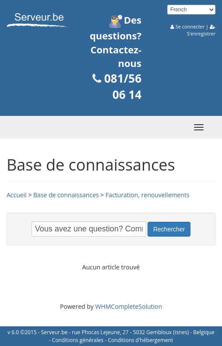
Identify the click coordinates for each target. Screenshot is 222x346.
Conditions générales (78, 340)
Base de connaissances (66, 195)
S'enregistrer (201, 33)
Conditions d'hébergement (140, 340)
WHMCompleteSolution (128, 306)
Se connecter (190, 26)
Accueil (17, 195)
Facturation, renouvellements (148, 195)
